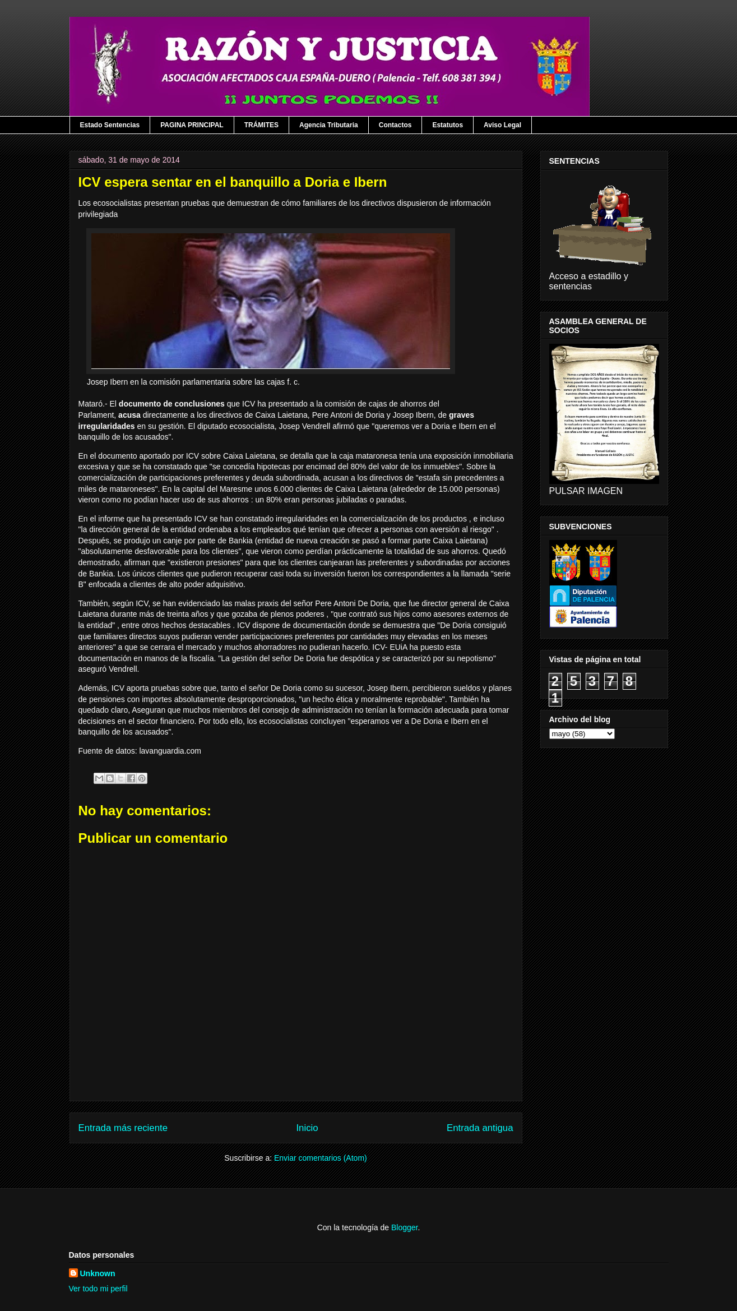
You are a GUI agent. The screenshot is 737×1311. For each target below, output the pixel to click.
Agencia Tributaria (328, 125)
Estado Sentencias (110, 125)
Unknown (97, 1273)
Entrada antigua (480, 1128)
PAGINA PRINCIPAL (191, 125)
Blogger (404, 1227)
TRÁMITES (261, 125)
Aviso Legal (502, 125)
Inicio (307, 1128)
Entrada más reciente (123, 1128)
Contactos (395, 125)
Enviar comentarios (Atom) (320, 1157)
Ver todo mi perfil (98, 1288)
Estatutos (447, 125)
